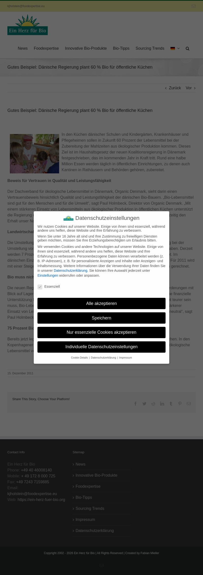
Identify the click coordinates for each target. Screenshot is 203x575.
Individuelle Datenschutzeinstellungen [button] (102, 343)
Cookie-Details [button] (79, 353)
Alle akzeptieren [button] (101, 299)
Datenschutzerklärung (70, 267)
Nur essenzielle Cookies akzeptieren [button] (101, 328)
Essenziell (48, 283)
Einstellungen (47, 272)
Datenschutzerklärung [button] (104, 353)
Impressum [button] (125, 353)
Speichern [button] (101, 314)
